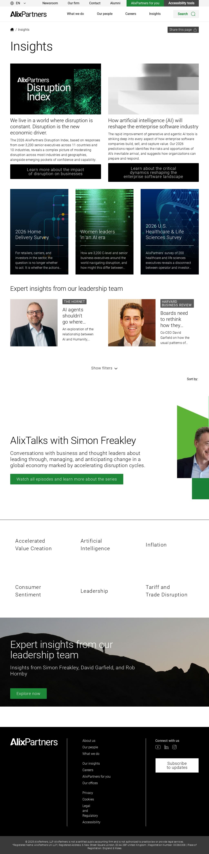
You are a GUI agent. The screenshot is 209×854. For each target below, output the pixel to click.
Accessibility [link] (89, 822)
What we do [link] (75, 14)
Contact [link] (94, 3)
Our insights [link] (91, 763)
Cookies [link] (88, 799)
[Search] (186, 14)
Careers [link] (130, 14)
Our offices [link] (90, 783)
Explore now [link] (28, 693)
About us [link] (88, 741)
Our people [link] (104, 14)
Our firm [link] (73, 3)
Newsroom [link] (50, 3)
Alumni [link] (115, 3)
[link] (28, 14)
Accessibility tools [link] (181, 3)
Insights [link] (155, 14)
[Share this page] (183, 30)
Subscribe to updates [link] (177, 765)
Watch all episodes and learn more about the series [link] (67, 479)
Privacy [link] (87, 793)
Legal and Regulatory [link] (89, 811)
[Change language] (18, 3)
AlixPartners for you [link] (145, 3)
